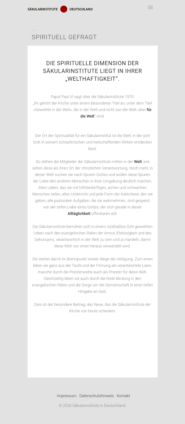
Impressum (67, 395)
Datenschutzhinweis (96, 395)
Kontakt (123, 395)
